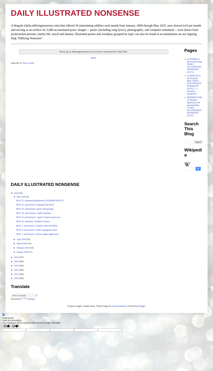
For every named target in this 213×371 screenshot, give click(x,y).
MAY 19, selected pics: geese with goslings (35, 209)
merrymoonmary (119, 306)
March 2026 (22, 243)
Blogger (141, 306)
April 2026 (22, 239)
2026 (16, 193)
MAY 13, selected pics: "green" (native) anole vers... (39, 217)
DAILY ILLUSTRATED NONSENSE (75, 13)
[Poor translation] (15, 326)
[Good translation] (6, 326)
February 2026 (23, 248)
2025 (16, 257)
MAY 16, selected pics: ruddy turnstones (33, 213)
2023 (16, 265)
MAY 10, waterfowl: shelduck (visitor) (33, 221)
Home (93, 58)
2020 (16, 278)
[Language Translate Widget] (24, 295)
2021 (16, 274)
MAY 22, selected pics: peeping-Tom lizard (35, 205)
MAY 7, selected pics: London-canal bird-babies (37, 226)
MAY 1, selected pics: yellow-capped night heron (37, 234)
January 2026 (23, 252)
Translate (28, 299)
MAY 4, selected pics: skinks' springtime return (36, 230)
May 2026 (21, 197)
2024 (16, 261)
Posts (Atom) (28, 63)
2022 (16, 270)
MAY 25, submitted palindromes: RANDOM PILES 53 (40, 200)
